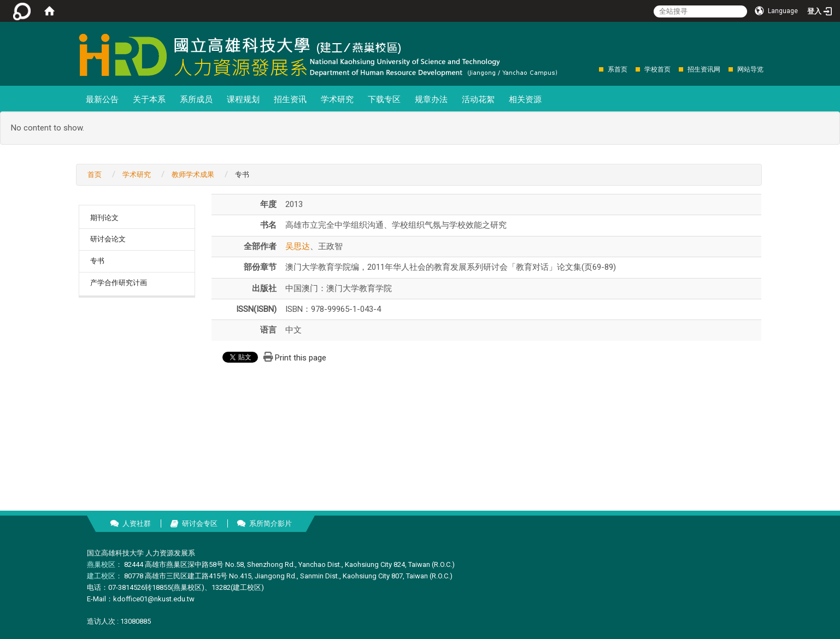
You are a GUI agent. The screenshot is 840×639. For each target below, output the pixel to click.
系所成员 (196, 99)
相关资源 (525, 99)
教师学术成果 (193, 174)
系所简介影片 (270, 523)
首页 (94, 174)
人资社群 (136, 523)
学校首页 (657, 69)
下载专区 (384, 99)
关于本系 (149, 99)
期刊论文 (104, 218)
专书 (97, 261)
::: (593, 69)
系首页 (617, 69)
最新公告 (102, 99)
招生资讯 (290, 99)
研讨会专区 (200, 523)
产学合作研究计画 (118, 283)
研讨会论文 (108, 239)
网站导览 (750, 69)
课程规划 (243, 99)
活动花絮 (478, 99)
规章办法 (431, 99)
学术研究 (337, 99)
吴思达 (297, 246)
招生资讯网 (704, 69)
